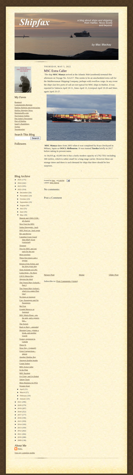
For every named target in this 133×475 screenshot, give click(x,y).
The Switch (23, 324)
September (24, 202)
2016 (19, 418)
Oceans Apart (24, 386)
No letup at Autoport (27, 297)
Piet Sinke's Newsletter (23, 118)
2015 (19, 421)
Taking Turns (24, 379)
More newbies (24, 254)
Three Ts (22, 345)
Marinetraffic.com (22, 113)
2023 (19, 186)
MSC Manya (54, 183)
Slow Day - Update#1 (27, 348)
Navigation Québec (22, 116)
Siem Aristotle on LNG (28, 270)
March (22, 392)
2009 (19, 440)
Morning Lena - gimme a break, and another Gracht (29, 333)
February (23, 396)
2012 (19, 431)
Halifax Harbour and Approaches (27, 108)
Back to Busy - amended (28, 327)
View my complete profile (25, 453)
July (22, 208)
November (24, 196)
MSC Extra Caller (26, 367)
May (22, 215)
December (24, 192)
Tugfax (17, 127)
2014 (19, 424)
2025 (19, 180)
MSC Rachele (24, 373)
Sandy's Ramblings (22, 124)
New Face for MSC (26, 224)
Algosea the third (26, 279)
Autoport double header (28, 360)
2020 (19, 405)
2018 (19, 412)
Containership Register (23, 105)
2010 (19, 437)
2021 (19, 402)
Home (82, 274)
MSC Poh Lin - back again (29, 230)
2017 (19, 415)
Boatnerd (18, 102)
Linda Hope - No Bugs (28, 273)
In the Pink (23, 370)
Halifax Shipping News (24, 110)
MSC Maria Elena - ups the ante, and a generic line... (29, 318)
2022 (19, 189)
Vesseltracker (20, 129)
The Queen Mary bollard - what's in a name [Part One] (29, 291)
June (22, 212)
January (23, 399)
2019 (19, 408)
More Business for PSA (28, 383)
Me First (22, 306)
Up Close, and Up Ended (29, 376)
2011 (19, 434)
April (22, 389)
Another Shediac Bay (27, 357)
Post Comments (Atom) (67, 281)
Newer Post (49, 274)
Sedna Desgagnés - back (28, 227)
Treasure (22, 245)
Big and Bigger (25, 234)
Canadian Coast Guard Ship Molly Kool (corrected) (28, 239)
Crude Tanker (24, 363)
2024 (19, 183)
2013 (19, 428)
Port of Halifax (20, 121)
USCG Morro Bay (26, 276)
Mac (20, 449)
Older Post (113, 274)
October (23, 199)
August (23, 205)
